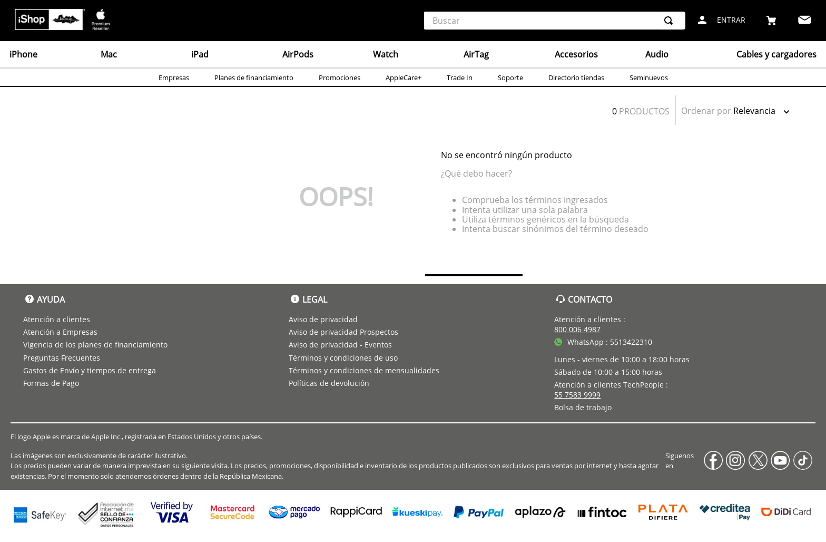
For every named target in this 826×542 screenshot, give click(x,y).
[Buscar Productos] (670, 21)
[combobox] (554, 21)
